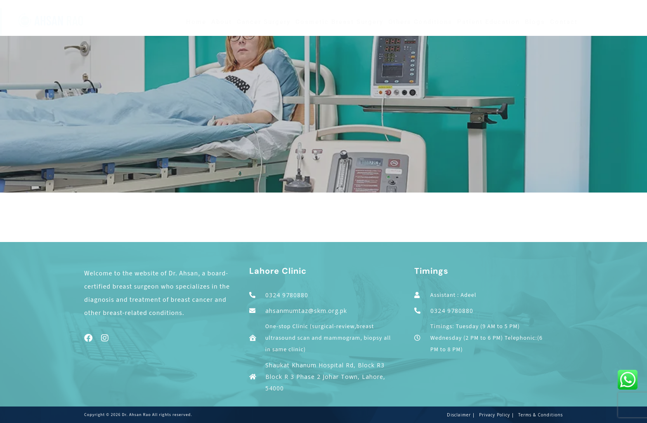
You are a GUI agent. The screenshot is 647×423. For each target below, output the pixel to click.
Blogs (535, 22)
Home (196, 22)
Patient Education (488, 22)
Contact (564, 22)
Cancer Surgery (263, 22)
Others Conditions (420, 22)
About (221, 22)
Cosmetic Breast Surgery (339, 22)
